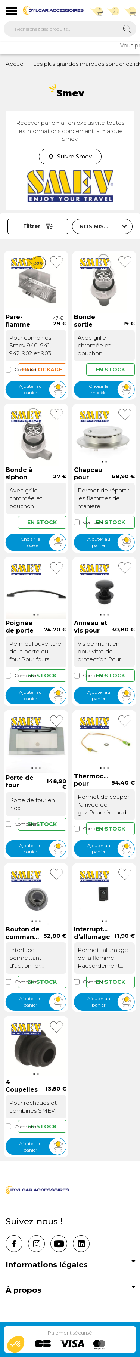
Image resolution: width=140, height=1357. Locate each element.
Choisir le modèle (111, 389)
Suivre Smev (70, 156)
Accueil (16, 63)
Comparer (12, 369)
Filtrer (38, 226)
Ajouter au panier (42, 389)
